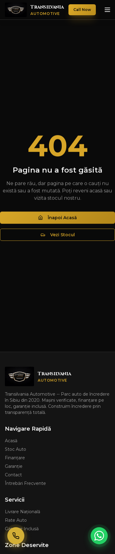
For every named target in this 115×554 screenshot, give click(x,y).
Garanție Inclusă (22, 528)
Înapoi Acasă (57, 218)
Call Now (82, 9)
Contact (13, 475)
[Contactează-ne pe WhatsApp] (99, 535)
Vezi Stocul (57, 235)
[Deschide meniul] (107, 9)
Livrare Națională (22, 511)
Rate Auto (16, 520)
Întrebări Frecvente (25, 483)
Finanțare (15, 457)
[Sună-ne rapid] (15, 535)
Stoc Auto (15, 449)
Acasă (11, 440)
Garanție (14, 466)
